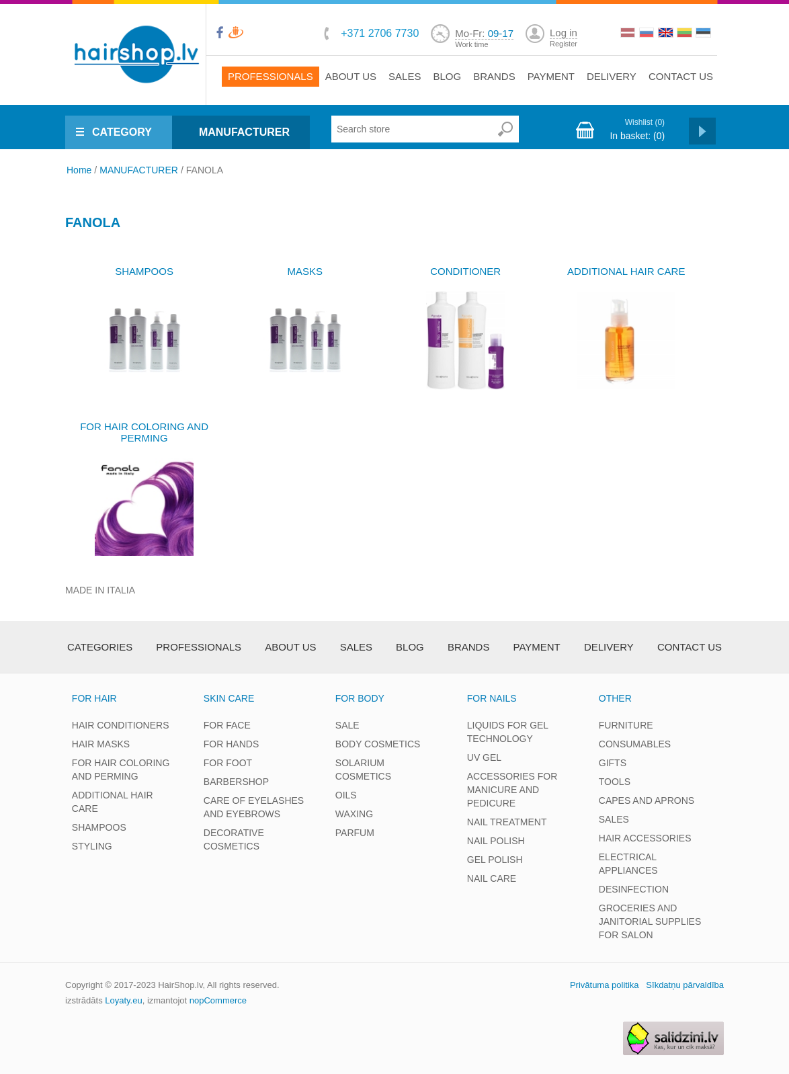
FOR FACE (227, 725)
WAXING (354, 814)
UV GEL (484, 757)
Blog (447, 76)
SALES (614, 819)
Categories (99, 647)
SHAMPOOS (144, 271)
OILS (346, 795)
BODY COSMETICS (378, 744)
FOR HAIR (94, 698)
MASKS (305, 271)
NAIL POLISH (496, 840)
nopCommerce (218, 1000)
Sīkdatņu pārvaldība (685, 985)
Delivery (611, 76)
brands (494, 76)
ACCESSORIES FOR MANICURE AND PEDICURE (512, 790)
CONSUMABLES (635, 744)
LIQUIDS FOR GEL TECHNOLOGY (507, 732)
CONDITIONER (465, 271)
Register (563, 44)
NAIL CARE (491, 878)
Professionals (270, 76)
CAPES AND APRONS (646, 800)
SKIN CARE (229, 698)
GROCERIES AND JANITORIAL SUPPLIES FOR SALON (650, 921)
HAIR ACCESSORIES (645, 838)
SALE (347, 725)
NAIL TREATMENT (507, 822)
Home (79, 170)
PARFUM (354, 832)
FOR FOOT (228, 762)
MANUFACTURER (244, 132)
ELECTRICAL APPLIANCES (628, 864)
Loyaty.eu (123, 1000)
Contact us (681, 76)
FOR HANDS (231, 744)
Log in (563, 32)
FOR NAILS (492, 698)
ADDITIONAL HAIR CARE (626, 271)
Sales (404, 76)
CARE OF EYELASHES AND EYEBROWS (254, 807)
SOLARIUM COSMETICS (363, 769)
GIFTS (612, 762)
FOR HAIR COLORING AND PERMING (144, 432)
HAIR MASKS (101, 744)
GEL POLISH (495, 859)
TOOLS (614, 781)
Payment (551, 76)
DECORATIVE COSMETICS (234, 839)
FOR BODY (359, 698)
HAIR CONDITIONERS (120, 725)
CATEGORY (122, 132)
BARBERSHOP (236, 781)
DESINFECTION (634, 889)
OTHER (615, 698)
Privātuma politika (604, 985)
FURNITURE (626, 725)
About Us (350, 76)
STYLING (92, 846)
